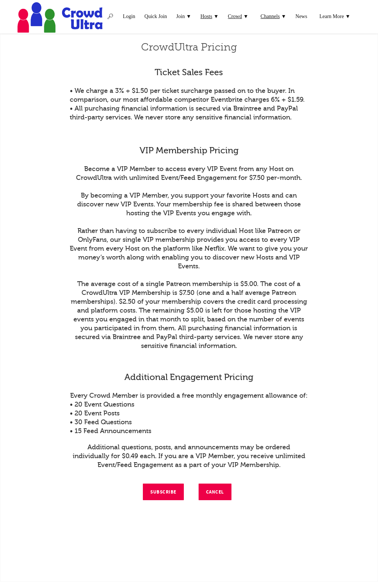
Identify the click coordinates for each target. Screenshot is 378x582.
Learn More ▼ (334, 16)
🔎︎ (110, 16)
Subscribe (163, 492)
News (301, 16)
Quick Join (155, 16)
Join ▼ (183, 16)
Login (129, 16)
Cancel (215, 492)
